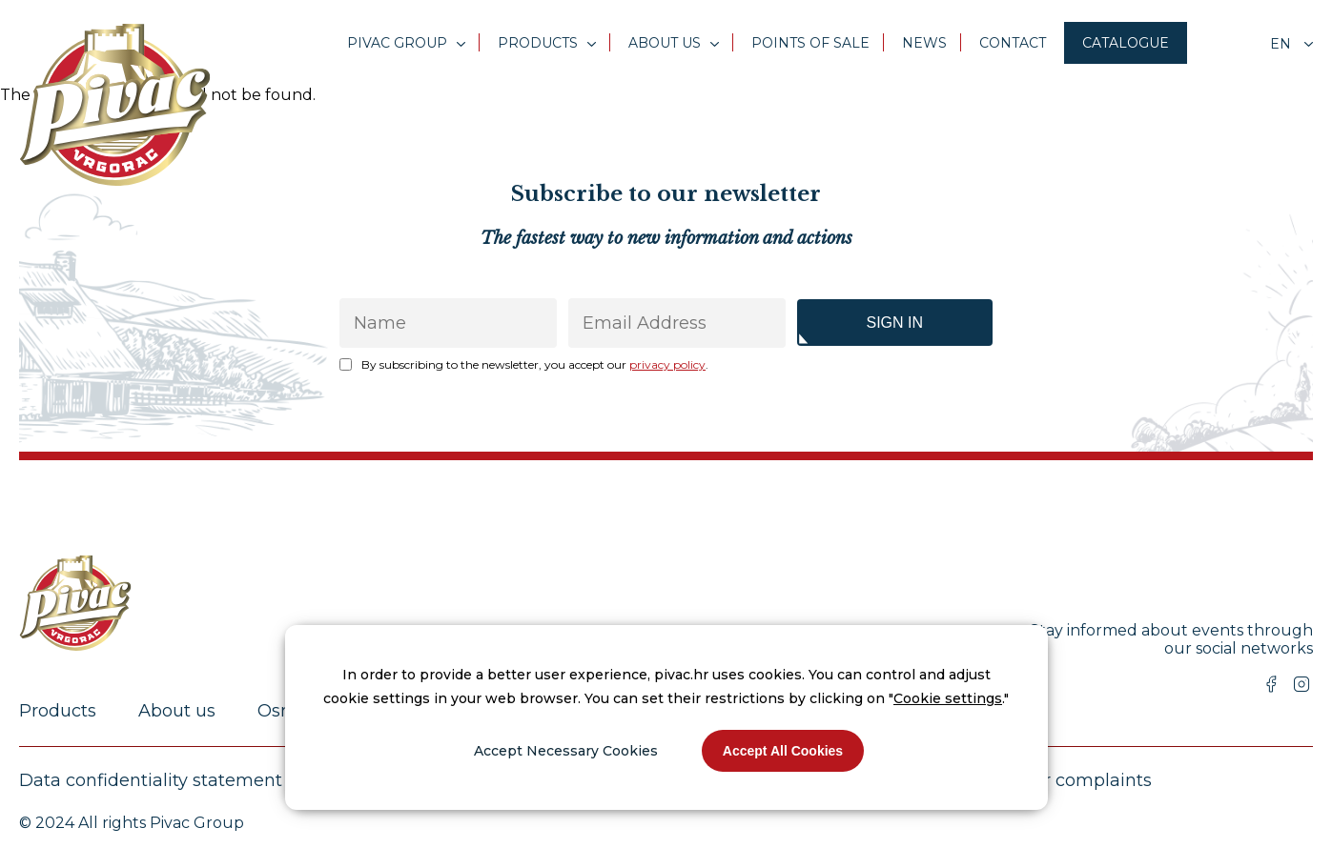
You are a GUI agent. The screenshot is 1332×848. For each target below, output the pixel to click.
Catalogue (1125, 42)
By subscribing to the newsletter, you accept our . (534, 364)
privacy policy (667, 364)
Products (538, 42)
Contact (1012, 42)
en (1282, 43)
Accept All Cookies (783, 750)
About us (664, 42)
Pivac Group (397, 42)
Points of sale (810, 42)
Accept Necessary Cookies (566, 750)
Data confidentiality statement (150, 780)
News (924, 42)
